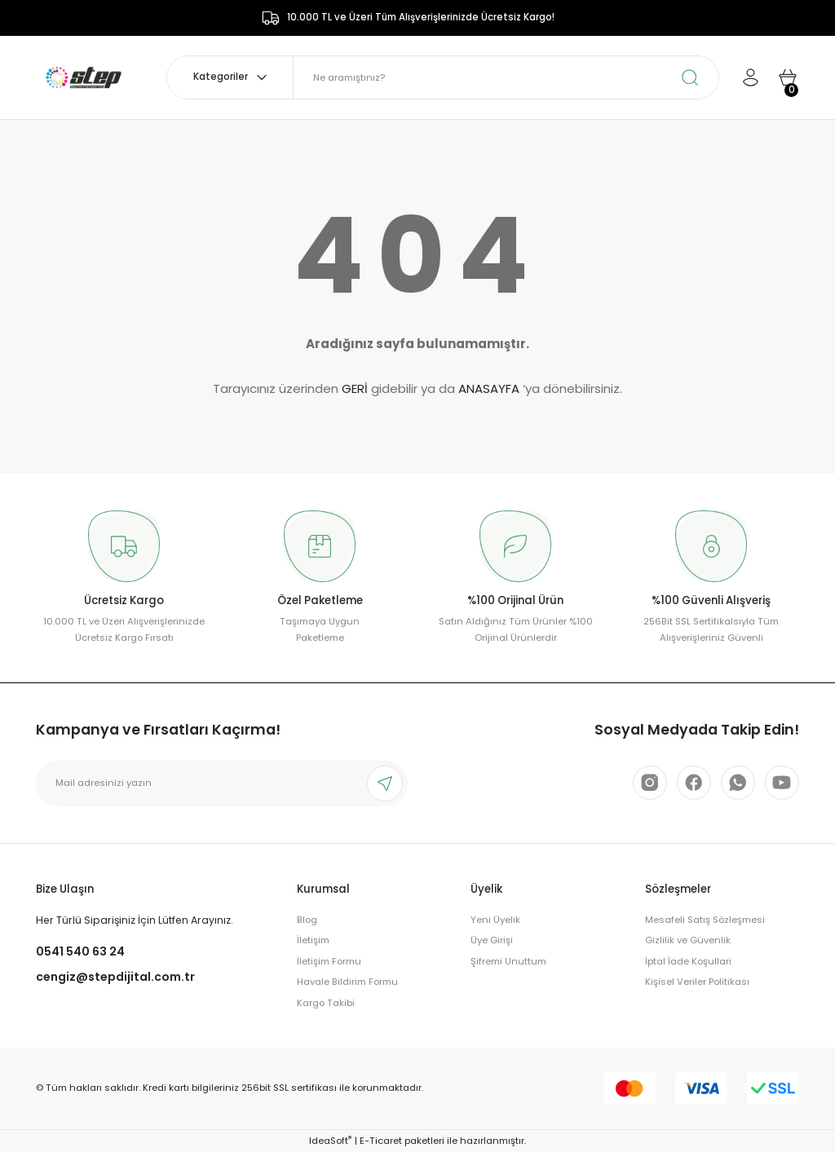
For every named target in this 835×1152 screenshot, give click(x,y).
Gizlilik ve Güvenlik (688, 940)
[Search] (506, 77)
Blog (307, 919)
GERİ (355, 388)
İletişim (313, 940)
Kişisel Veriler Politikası (697, 981)
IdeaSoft (330, 1140)
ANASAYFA (488, 388)
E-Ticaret (381, 1140)
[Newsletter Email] (222, 783)
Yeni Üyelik (495, 919)
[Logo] (83, 76)
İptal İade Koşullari (688, 961)
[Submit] (385, 783)
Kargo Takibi (326, 1002)
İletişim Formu (329, 961)
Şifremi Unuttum (508, 961)
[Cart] (787, 77)
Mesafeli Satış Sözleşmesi (705, 919)
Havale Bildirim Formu (347, 981)
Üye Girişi (492, 940)
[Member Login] (750, 77)
